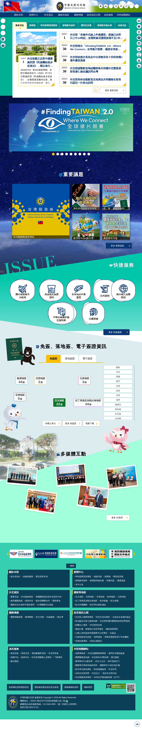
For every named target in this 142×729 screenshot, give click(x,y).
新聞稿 (32, 25)
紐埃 (118, 401)
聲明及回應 (86, 25)
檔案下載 (90, 433)
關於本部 (18, 15)
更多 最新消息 (111, 90)
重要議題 (73, 174)
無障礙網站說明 (71, 697)
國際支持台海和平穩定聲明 (23, 614)
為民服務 (108, 15)
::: (10, 18)
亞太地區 (59, 412)
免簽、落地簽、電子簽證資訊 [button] (3, 39)
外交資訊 (48, 15)
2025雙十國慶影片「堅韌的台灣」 (71, 154)
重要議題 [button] (3, 26)
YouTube (139, 60)
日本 (118, 382)
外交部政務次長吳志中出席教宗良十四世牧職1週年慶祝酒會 (96, 59)
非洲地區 (20, 407)
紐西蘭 (118, 429)
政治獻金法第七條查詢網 (86, 631)
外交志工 (96, 683)
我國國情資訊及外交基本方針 (49, 606)
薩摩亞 (118, 415)
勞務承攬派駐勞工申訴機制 (117, 647)
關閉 (72, 575)
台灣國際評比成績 (45, 614)
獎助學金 (56, 610)
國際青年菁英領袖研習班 (86, 675)
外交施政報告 (27, 606)
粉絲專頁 (139, 32)
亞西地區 (40, 390)
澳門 (118, 391)
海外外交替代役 (110, 683)
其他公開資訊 (96, 651)
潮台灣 (60, 627)
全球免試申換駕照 (84, 154)
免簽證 (51, 368)
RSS (139, 66)
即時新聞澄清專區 (49, 25)
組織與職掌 (28, 586)
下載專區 (58, 667)
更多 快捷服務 (115, 342)
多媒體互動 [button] (3, 45)
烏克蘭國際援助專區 (80, 154)
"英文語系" (111, 6)
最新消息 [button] (3, 20)
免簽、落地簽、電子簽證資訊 (73, 356)
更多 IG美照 (117, 527)
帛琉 (118, 405)
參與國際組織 (17, 610)
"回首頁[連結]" (100, 6)
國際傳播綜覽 (17, 627)
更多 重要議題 (117, 248)
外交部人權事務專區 (84, 627)
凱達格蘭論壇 (100, 679)
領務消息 (122, 25)
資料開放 (98, 647)
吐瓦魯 (118, 424)
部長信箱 (139, 26)
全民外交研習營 (82, 683)
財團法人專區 (81, 635)
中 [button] (121, 6)
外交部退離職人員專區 (42, 667)
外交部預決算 (96, 635)
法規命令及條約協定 (122, 627)
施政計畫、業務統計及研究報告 (89, 639)
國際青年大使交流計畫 (110, 675)
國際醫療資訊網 (82, 667)
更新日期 (24, 717)
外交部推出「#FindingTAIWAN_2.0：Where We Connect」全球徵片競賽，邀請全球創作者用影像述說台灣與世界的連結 (95, 47)
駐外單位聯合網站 (83, 679)
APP (139, 54)
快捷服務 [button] (3, 33)
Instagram (139, 43)
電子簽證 (90, 368)
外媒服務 (50, 627)
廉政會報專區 (112, 639)
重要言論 (15, 606)
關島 (118, 377)
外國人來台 (50, 433)
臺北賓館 (115, 667)
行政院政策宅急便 (83, 647)
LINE (139, 37)
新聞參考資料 (68, 25)
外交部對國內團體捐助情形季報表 (115, 631)
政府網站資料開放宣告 (19, 697)
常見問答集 (53, 663)
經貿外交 (29, 610)
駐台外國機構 (81, 614)
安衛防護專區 (81, 651)
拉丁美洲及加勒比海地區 (88, 412)
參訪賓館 (15, 671)
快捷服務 (123, 267)
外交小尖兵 (100, 671)
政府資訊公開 (93, 15)
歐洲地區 (21, 390)
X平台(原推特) (139, 49)
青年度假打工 (114, 671)
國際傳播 (78, 15)
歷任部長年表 (42, 586)
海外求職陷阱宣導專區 (75, 154)
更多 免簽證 (70, 433)
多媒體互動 (73, 463)
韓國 (118, 387)
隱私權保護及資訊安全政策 (47, 697)
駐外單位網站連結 (98, 614)
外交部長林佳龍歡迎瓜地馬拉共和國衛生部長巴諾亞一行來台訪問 (95, 81)
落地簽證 (70, 368)
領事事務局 (80, 663)
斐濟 (118, 410)
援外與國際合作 (43, 610)
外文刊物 (40, 627)
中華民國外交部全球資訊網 (71, 6)
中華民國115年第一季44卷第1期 (62, 154)
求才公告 (79, 594)
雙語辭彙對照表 (39, 663)
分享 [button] (131, 6)
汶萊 (118, 396)
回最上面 (137, 724)
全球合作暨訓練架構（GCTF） (107, 687)
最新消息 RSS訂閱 (96, 90)
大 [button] (116, 6)
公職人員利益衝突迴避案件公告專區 (91, 643)
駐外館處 (104, 610)
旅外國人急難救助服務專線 (139, 20)
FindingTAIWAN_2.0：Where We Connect (53, 154)
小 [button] (126, 6)
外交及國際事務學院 (97, 663)
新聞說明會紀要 (104, 25)
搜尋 (136, 6)
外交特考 (113, 679)
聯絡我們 (88, 697)
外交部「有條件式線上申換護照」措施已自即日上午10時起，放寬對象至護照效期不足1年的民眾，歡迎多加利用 (96, 36)
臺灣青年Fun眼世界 (84, 671)
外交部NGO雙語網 (100, 667)
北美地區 (84, 390)
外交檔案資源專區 (83, 687)
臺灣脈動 (29, 627)
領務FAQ (14, 667)
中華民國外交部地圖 (67, 711)
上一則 (8, 563)
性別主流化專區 (103, 627)
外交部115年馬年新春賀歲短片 (66, 154)
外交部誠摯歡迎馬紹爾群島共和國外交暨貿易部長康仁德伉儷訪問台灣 (95, 70)
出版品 (113, 643)
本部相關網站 (123, 15)
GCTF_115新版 (57, 154)
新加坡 (118, 419)
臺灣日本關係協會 (117, 663)
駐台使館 (115, 610)
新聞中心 (33, 15)
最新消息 (19, 25)
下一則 (134, 563)
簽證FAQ (25, 667)
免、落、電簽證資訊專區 (88, 154)
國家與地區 (63, 15)
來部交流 (25, 663)
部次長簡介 (16, 586)
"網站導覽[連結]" (106, 6)
